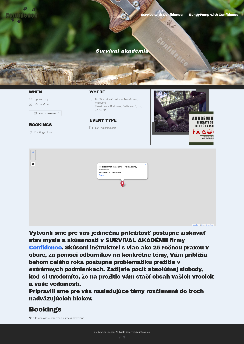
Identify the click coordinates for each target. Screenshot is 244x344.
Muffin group (143, 332)
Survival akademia (105, 127)
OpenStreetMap (207, 225)
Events (102, 175)
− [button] (33, 157)
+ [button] (33, 152)
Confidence (45, 247)
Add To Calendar (45, 113)
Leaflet (195, 225)
